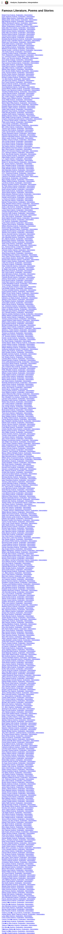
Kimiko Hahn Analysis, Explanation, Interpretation (17, 668)
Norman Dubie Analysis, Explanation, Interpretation (18, 909)
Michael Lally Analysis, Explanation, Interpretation (17, 702)
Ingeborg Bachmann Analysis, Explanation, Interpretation (19, 590)
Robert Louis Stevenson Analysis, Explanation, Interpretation (21, 90)
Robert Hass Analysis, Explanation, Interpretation (17, 402)
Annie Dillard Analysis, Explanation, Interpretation (17, 744)
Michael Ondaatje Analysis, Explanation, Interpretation (19, 325)
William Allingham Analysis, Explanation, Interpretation (19, 226)
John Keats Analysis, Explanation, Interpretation (17, 51)
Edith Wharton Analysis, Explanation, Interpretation (18, 633)
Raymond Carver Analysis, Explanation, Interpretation (18, 368)
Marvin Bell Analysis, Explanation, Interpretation (17, 868)
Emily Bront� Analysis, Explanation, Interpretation (17, 904)
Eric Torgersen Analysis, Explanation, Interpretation (18, 854)
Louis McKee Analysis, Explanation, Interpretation (17, 493)
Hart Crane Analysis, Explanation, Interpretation (17, 272)
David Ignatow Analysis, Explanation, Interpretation (18, 597)
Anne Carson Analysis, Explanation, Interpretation (17, 816)
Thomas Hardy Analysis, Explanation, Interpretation (18, 35)
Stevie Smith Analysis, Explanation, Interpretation (17, 191)
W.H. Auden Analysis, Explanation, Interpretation (17, 96)
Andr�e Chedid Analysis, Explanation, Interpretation (18, 933)
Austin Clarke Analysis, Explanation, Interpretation (17, 846)
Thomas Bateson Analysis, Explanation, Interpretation (18, 544)
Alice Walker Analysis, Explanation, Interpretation (17, 432)
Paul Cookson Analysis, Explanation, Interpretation (17, 863)
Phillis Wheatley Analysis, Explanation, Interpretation (18, 370)
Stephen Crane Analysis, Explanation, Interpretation (18, 299)
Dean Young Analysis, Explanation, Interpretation (17, 630)
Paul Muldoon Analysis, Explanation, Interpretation (17, 301)
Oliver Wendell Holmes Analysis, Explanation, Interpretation (20, 203)
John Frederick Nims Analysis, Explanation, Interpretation (20, 366)
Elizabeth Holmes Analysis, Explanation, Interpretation (19, 859)
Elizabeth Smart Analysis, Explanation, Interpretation (18, 589)
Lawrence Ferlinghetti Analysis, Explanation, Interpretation (20, 176)
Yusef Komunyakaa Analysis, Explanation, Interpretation (19, 473)
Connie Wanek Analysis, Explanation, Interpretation (18, 557)
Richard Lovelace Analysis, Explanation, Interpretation (19, 77)
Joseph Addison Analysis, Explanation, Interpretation (18, 344)
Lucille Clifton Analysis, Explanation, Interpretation (17, 376)
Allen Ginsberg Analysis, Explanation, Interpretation (18, 95)
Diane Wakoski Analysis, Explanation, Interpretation (18, 790)
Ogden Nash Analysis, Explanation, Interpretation (17, 109)
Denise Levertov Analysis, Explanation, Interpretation (18, 346)
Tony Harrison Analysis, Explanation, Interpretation (17, 235)
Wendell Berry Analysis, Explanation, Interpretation (18, 461)
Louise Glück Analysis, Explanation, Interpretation (17, 210)
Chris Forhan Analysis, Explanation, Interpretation (17, 699)
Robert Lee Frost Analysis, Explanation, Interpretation (18, 42)
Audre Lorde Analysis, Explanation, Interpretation (17, 207)
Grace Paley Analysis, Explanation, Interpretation (17, 621)
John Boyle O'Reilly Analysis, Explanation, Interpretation (19, 541)
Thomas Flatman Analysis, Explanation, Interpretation (18, 860)
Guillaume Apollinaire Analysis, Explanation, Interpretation (20, 349)
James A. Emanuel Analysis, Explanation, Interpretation (19, 245)
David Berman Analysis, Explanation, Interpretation (18, 489)
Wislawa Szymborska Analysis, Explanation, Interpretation (20, 440)
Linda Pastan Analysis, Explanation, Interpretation (17, 223)
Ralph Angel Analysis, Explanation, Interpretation (17, 648)
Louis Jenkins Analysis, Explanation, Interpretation (17, 608)
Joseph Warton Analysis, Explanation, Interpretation (18, 585)
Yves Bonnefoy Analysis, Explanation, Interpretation (18, 800)
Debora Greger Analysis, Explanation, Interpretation (18, 892)
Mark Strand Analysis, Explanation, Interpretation (17, 270)
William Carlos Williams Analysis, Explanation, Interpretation (20, 98)
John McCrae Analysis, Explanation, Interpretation (17, 200)
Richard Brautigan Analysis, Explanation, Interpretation (19, 331)
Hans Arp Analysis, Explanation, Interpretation (16, 737)
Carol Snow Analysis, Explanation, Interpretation (17, 836)
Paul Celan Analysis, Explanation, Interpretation (17, 355)
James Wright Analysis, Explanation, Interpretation (17, 192)
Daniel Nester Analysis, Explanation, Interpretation (17, 887)
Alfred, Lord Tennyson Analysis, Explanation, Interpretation (20, 58)
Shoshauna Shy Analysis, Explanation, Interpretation (18, 708)
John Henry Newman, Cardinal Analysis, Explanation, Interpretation (23, 732)
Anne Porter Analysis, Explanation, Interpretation (17, 907)
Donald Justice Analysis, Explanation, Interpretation (18, 317)
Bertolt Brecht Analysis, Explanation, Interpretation (17, 240)
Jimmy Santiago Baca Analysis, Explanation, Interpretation (20, 692)
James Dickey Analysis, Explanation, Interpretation (17, 384)
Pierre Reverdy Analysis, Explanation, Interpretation (18, 752)
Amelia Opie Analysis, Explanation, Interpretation (17, 472)
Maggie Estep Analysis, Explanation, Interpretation (17, 886)
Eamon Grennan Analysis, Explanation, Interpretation (18, 581)
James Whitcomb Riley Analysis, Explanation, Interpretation (20, 394)
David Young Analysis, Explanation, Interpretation (17, 841)
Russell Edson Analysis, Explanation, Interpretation (18, 219)
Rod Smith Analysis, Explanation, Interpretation (16, 883)
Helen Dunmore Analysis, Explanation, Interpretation (18, 889)
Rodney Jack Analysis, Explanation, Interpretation (17, 870)
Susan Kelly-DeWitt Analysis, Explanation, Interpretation (19, 713)
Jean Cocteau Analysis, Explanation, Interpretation (17, 664)
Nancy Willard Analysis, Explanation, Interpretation (17, 811)
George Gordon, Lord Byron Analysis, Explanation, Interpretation (22, 50)
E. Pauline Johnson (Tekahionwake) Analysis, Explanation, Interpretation (24, 510)
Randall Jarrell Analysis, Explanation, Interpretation (18, 197)
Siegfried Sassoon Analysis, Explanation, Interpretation (19, 205)
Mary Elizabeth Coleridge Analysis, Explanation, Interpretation (21, 421)
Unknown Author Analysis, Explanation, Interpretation (18, 250)
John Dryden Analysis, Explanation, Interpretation (17, 141)
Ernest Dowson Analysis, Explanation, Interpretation (18, 291)
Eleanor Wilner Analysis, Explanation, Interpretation (18, 753)
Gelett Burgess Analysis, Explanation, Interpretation (18, 411)
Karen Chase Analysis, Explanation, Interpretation (17, 715)
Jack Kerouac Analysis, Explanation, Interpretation (17, 891)
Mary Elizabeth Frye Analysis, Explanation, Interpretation (19, 397)
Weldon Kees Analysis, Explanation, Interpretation (17, 334)
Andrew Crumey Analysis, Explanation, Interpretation (18, 793)
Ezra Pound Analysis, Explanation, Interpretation (17, 82)
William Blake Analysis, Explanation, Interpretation (17, 18)
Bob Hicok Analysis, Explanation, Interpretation (16, 464)
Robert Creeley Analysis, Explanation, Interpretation (18, 261)
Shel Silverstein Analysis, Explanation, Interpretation (18, 170)
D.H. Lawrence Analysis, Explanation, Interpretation (18, 152)
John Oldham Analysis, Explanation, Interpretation (17, 611)
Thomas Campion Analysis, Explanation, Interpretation (19, 318)
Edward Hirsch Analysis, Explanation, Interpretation (18, 900)
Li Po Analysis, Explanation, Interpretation (15, 123)
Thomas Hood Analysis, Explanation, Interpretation (18, 224)
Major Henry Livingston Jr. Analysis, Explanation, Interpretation (21, 847)
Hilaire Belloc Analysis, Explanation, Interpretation (17, 157)
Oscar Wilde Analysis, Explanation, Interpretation (17, 99)
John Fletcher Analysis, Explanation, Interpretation (17, 686)
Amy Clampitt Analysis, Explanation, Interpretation (17, 312)
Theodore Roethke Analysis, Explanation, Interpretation (19, 91)
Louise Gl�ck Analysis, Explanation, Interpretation (17, 902)
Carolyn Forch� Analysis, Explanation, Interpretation (18, 919)
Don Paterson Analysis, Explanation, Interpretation (17, 830)
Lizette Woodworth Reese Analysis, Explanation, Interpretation (21, 675)
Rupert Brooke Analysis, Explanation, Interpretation (18, 75)
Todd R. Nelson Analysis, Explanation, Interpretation (18, 726)
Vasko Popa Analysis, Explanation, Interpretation (17, 243)
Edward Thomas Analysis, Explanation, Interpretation (18, 202)
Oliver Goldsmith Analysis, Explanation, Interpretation (18, 266)
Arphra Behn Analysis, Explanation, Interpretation (17, 302)
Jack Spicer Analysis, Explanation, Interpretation (17, 851)
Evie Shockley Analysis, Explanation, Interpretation (18, 755)
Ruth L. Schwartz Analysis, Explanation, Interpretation (19, 839)
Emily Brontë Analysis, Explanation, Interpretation (17, 280)
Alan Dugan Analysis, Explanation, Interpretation (17, 549)
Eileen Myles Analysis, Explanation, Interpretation (17, 736)
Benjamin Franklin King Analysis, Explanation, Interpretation (20, 520)
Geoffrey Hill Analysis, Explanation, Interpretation (17, 601)
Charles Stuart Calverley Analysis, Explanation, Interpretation (21, 443)
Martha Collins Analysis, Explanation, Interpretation (18, 667)
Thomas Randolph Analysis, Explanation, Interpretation (19, 657)
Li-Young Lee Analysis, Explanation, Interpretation (17, 199)
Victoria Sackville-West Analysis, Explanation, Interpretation (20, 740)
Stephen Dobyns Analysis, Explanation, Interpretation (18, 720)
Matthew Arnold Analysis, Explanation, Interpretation (18, 48)
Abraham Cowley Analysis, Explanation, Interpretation (19, 875)
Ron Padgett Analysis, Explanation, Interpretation (17, 817)
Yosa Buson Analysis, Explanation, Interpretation (17, 437)
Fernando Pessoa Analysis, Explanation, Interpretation (19, 750)
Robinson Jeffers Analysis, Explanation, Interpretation (18, 107)
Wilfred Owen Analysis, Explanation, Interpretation (17, 69)
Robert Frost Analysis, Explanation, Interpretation (17, 15)
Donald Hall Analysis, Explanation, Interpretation (17, 894)
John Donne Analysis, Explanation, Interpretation (17, 24)
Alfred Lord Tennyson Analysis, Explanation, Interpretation (20, 151)
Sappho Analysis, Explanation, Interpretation (16, 85)
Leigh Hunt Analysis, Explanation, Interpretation (17, 262)
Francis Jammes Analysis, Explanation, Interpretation (18, 899)
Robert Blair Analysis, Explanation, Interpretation (17, 760)
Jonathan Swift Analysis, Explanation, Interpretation (18, 114)
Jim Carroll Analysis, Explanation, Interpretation (16, 873)
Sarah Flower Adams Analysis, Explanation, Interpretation (20, 485)
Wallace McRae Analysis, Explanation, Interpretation (18, 673)
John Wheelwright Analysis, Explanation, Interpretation (19, 897)
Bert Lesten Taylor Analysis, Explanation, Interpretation (19, 857)
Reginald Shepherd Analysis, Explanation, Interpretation (19, 382)
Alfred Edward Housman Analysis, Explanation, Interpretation (21, 147)
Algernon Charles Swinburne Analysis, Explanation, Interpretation (22, 314)
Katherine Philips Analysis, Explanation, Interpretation (18, 496)
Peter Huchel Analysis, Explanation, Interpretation (17, 688)
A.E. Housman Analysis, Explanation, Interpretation (18, 267)
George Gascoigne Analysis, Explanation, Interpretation (19, 547)
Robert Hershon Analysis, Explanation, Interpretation (18, 833)
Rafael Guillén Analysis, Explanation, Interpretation (18, 776)
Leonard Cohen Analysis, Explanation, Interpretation (18, 398)
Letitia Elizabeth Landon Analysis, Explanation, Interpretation (21, 640)
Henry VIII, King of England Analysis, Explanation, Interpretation (22, 459)
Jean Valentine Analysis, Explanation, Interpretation (18, 531)
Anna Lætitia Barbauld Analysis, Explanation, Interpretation (20, 362)
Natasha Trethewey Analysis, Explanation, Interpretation (19, 728)
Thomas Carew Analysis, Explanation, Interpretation (18, 435)
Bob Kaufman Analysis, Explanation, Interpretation (17, 656)
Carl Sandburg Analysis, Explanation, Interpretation (18, 47)
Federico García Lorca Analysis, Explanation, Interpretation (20, 208)
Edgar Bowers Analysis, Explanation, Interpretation (18, 533)
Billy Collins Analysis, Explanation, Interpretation (17, 127)
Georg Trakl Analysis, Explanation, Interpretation (17, 574)
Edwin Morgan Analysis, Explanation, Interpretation (18, 616)
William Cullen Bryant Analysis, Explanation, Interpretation (20, 125)
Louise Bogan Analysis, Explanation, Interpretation (17, 258)
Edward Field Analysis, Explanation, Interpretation (17, 822)
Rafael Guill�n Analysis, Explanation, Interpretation (18, 931)
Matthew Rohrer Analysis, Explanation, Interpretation (18, 606)
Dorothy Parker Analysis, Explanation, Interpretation (18, 74)
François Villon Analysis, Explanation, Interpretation (18, 529)
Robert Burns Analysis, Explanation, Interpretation (17, 66)
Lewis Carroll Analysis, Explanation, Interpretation (17, 131)
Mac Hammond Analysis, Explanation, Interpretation (18, 609)
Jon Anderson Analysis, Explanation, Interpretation (17, 579)
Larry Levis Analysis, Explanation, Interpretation (17, 593)
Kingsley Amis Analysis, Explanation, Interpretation (17, 808)
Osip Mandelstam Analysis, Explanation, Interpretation (19, 865)
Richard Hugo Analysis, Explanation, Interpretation (17, 528)
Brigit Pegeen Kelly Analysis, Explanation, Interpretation (19, 723)
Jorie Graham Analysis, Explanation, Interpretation (17, 414)
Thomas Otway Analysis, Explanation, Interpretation (18, 855)
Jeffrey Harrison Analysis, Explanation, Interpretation (18, 676)
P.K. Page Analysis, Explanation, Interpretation (16, 486)
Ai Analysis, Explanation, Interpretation (14, 646)
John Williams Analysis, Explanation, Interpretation (17, 879)
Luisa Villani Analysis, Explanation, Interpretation (17, 916)
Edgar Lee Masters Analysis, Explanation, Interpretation (19, 309)
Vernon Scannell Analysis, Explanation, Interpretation (18, 234)
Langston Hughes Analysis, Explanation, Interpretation (19, 53)
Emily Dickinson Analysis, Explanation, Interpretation (18, 16)
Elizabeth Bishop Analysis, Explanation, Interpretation (18, 106)
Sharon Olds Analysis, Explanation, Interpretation (17, 350)
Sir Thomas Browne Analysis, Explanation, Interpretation (19, 734)
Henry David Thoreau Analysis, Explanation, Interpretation (20, 256)
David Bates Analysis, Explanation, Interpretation (17, 565)
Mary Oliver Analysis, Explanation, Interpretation (17, 149)
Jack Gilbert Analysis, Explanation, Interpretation (17, 365)
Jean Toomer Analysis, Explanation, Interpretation (17, 438)
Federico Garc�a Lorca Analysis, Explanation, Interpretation (21, 912)
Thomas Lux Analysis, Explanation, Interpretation (17, 333)
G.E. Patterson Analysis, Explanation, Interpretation (18, 779)
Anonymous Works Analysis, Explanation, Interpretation (19, 363)
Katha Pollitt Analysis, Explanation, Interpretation (17, 803)
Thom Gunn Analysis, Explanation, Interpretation (17, 413)
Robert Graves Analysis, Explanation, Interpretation (18, 326)
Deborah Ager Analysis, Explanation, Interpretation (17, 501)
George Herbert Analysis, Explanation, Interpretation (18, 155)
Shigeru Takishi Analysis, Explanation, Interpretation (18, 788)
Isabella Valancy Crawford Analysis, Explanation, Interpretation (21, 328)
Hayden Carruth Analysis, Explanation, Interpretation (18, 338)
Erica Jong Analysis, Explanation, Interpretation (16, 627)
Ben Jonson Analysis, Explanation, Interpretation (17, 163)
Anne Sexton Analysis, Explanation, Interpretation (17, 59)
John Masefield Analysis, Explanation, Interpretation (18, 237)
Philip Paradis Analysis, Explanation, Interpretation (17, 721)
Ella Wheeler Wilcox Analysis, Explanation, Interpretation (19, 806)
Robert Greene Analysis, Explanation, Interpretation (18, 769)
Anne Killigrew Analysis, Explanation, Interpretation (18, 561)
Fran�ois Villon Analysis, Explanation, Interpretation (18, 923)
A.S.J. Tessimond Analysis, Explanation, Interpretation (19, 173)
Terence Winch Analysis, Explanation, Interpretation (18, 819)
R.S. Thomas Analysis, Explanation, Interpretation (17, 246)
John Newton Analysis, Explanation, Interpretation (17, 712)
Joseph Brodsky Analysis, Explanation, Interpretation (18, 617)
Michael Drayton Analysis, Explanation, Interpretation (18, 526)
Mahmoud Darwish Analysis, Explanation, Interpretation (19, 395)
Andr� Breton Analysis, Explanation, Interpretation (18, 921)
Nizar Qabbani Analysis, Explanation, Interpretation (18, 416)
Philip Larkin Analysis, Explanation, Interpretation (17, 64)
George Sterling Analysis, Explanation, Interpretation (18, 792)
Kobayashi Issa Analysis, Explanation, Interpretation (18, 310)
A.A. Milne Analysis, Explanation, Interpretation (16, 573)
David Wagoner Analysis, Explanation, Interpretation (18, 652)
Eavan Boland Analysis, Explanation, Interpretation (17, 323)
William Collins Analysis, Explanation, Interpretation (18, 322)
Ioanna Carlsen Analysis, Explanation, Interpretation (18, 844)
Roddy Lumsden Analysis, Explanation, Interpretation (18, 716)
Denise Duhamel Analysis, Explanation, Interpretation (18, 876)
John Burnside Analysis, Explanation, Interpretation (18, 592)
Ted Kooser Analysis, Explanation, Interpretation (17, 454)
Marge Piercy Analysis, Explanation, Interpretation (17, 160)
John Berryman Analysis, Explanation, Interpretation (18, 80)
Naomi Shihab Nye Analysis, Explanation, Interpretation (19, 478)
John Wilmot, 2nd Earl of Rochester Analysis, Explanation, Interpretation (24, 560)
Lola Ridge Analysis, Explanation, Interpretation (16, 812)
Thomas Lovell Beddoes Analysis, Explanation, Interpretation (21, 584)
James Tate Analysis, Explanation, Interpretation (17, 387)
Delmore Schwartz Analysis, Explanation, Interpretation (19, 184)
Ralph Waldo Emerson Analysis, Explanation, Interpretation (20, 117)
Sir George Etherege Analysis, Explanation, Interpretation (20, 605)
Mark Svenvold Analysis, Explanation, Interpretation (18, 694)
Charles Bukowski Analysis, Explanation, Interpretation (19, 133)
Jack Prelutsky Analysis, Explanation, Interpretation (18, 660)
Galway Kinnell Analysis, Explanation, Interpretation (18, 231)
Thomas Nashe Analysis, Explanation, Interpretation (18, 390)
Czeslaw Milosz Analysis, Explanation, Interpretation (18, 358)
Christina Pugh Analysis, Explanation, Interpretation (18, 796)
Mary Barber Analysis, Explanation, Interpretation (17, 625)
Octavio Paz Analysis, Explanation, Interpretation (17, 613)
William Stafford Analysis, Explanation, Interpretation (18, 181)
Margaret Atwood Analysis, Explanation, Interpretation (18, 135)
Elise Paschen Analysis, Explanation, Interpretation (18, 911)
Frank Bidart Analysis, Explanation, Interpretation (17, 427)
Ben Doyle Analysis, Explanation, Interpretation (16, 614)
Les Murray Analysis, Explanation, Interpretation (17, 264)
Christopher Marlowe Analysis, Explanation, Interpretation (20, 229)
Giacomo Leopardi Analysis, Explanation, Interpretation (19, 469)
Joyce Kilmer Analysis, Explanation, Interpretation (17, 144)
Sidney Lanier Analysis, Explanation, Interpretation (17, 138)
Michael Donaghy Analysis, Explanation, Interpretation (19, 804)
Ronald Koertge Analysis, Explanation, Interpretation (18, 571)
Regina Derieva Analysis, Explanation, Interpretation (18, 430)
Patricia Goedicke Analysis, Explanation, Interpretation (19, 771)
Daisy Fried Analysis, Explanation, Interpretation (17, 768)
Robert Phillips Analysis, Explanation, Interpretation (18, 871)
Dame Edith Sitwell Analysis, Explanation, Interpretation (19, 654)
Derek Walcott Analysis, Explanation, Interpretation (18, 171)
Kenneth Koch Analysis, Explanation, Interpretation (18, 467)
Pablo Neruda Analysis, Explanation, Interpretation (17, 112)
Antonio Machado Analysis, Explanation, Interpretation (19, 483)
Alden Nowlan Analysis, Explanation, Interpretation (17, 568)
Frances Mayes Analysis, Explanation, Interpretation (18, 852)
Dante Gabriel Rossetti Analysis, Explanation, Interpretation (20, 218)
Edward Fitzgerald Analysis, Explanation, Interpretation (19, 497)
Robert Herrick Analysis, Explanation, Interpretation (18, 37)
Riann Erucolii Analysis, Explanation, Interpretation (17, 710)
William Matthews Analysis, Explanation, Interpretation (19, 347)
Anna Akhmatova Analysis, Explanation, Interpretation (18, 274)
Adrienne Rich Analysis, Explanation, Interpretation (18, 130)
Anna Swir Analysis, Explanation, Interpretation (16, 507)
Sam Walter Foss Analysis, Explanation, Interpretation (19, 441)
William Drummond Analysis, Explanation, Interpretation (19, 513)
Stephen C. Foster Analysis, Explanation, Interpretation (19, 330)
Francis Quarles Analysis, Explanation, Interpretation (18, 643)
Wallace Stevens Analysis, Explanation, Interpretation (18, 115)
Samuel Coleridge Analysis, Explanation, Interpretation (19, 505)
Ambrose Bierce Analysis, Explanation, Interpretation (18, 426)
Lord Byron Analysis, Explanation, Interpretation (17, 183)
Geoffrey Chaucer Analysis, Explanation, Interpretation (19, 139)
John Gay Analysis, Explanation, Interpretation (16, 563)
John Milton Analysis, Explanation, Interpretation (17, 67)
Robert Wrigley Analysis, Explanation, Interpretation (18, 828)
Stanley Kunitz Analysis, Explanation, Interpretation (18, 598)
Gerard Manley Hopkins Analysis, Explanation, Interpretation (21, 88)
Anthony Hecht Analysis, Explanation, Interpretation (18, 278)
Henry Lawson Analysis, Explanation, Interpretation (18, 167)
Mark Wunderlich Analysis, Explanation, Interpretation (18, 884)
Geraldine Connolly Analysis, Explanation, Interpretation (19, 582)
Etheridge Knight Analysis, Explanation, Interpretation (18, 400)
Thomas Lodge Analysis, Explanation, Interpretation (18, 481)
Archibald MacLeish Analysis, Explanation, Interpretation (19, 254)
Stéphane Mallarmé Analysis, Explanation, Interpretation (19, 777)
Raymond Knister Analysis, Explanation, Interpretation (19, 542)
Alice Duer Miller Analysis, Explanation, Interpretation (18, 672)
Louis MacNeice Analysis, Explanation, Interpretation (18, 488)
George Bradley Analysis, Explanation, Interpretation (18, 838)
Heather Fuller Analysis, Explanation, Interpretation (18, 766)
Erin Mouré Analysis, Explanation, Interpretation (17, 824)
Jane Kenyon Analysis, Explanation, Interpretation (17, 449)
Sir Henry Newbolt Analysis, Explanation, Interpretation (19, 843)
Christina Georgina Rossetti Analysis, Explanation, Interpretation (22, 119)
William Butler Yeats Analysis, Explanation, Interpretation (19, 20)
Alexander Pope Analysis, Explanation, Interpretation (18, 111)
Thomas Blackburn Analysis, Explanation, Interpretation (19, 624)
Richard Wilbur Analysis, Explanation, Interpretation (18, 242)
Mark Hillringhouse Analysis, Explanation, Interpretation (19, 724)
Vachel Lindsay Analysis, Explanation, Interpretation (18, 739)
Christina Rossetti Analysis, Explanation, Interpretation (19, 211)
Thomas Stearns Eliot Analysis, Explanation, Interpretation (20, 104)
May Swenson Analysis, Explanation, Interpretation (18, 470)
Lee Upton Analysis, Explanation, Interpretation (16, 381)
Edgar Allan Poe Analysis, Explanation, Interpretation (18, 28)
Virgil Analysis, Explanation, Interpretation (15, 389)
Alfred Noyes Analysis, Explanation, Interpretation (17, 253)
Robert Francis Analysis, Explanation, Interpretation (18, 577)
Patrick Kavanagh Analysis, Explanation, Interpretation (19, 307)
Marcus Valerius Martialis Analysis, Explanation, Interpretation (21, 453)
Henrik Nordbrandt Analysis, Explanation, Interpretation (19, 795)
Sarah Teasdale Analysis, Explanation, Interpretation (18, 45)
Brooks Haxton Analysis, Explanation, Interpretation (18, 782)
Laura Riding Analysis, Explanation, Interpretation (17, 494)
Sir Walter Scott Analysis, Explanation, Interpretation (18, 269)
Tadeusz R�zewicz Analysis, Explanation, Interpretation (19, 925)
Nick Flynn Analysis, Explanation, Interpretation (16, 475)
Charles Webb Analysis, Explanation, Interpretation (18, 697)
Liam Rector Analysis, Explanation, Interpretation (17, 504)
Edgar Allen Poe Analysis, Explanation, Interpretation (18, 32)
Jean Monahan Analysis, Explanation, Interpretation (18, 906)
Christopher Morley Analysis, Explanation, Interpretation (19, 862)
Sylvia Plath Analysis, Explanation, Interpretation (17, 43)
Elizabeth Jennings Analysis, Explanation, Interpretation (19, 354)
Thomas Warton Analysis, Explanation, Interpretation (18, 595)
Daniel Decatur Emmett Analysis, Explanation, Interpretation (20, 680)
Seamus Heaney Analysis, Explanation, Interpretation (18, 101)
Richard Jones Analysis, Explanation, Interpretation (18, 558)
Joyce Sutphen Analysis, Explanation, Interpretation (18, 649)
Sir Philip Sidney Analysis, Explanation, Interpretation (18, 186)
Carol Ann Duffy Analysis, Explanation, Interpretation (18, 213)
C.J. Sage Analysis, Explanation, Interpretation (16, 696)
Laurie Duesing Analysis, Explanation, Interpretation (18, 756)
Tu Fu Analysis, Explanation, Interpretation (15, 285)
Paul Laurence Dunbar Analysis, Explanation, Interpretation (20, 63)
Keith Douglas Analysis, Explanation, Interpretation (17, 352)
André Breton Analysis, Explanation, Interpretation (17, 662)
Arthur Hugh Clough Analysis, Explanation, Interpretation (19, 523)
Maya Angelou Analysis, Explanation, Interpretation (18, 179)
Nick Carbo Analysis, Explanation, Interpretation (17, 780)
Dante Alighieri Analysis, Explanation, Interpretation (18, 374)
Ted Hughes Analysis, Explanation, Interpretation (17, 146)
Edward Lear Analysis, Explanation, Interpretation (17, 518)
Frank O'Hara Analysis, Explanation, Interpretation (17, 195)
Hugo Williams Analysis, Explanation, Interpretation (18, 392)
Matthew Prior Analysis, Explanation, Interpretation (17, 691)
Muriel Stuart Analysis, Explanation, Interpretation (17, 410)
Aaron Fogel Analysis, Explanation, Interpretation (17, 881)
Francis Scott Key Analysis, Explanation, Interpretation (19, 670)
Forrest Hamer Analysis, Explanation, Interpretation (18, 742)
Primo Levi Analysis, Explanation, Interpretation (16, 509)
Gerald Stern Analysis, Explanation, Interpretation (17, 534)
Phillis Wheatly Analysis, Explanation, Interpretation (18, 168)
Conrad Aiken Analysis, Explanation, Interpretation (17, 175)
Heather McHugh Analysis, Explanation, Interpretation (18, 545)
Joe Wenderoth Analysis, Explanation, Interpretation (18, 895)
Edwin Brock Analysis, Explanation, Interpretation (17, 275)
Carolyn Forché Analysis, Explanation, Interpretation (18, 521)
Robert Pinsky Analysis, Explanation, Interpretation (17, 378)
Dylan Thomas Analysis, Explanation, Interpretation (18, 72)
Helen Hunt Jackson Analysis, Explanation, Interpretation (19, 515)
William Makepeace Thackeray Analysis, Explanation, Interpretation (23, 550)
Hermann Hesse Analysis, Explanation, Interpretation (18, 371)
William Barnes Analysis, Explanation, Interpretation (18, 512)
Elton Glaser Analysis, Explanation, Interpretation (17, 827)
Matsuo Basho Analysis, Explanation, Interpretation (18, 379)
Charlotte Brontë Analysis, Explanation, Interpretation (18, 277)
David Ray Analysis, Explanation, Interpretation (16, 718)
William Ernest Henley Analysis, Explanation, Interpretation (20, 293)
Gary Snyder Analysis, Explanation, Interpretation (17, 406)
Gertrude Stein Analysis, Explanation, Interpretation (18, 553)
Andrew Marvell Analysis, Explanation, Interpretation (18, 93)
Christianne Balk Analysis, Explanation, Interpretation (18, 878)
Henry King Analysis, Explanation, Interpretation (17, 644)
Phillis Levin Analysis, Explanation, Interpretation (17, 603)
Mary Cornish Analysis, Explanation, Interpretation (17, 632)
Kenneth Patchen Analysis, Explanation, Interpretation (19, 761)
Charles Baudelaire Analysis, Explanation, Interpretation (19, 283)
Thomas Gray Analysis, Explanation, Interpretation (17, 128)
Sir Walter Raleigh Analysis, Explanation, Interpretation (19, 408)
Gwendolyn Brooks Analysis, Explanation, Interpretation (19, 215)
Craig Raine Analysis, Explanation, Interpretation (17, 282)
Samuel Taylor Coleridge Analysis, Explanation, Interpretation (21, 40)
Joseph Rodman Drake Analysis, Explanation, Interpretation (20, 320)
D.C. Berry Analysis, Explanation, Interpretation (16, 707)
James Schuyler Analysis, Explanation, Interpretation (18, 448)
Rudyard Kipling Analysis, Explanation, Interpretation (18, 34)
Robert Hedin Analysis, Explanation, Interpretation (17, 785)
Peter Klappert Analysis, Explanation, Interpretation (18, 678)
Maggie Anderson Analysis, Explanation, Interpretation (19, 784)
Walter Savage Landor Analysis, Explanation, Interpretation (20, 517)
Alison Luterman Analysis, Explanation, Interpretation (18, 638)
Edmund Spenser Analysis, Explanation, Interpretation (19, 83)
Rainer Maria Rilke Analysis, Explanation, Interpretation (19, 103)
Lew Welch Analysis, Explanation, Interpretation (17, 825)
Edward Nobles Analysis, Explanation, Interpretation (18, 681)
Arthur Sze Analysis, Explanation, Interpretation (16, 835)
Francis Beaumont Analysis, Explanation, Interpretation (19, 419)
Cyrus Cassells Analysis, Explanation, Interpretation (18, 849)
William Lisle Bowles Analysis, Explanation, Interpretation (20, 552)
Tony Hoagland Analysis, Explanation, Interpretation (18, 700)
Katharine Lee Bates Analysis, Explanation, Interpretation (20, 298)
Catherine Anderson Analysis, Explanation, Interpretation (19, 747)
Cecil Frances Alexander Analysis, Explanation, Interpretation (21, 659)
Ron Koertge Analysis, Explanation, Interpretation (17, 705)
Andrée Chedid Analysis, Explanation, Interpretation (18, 801)
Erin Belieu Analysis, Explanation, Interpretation (17, 772)
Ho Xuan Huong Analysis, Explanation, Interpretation (18, 763)
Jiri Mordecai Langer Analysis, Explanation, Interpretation (20, 745)
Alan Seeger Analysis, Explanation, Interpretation (17, 539)
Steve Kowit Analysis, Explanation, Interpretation (17, 569)
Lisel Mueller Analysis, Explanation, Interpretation (17, 288)
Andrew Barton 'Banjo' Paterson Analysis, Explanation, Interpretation (23, 342)
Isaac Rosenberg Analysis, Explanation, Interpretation (18, 480)
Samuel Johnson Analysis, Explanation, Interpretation (18, 424)
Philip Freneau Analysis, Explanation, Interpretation (18, 386)
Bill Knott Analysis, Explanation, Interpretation (16, 248)
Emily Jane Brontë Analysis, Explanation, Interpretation (19, 154)
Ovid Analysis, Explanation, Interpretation (15, 178)
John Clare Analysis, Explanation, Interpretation (17, 216)
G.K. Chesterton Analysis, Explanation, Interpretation (18, 306)
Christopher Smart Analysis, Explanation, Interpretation (19, 729)
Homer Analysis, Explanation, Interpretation (15, 227)
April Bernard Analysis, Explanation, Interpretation (17, 867)
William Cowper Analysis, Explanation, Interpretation (18, 373)
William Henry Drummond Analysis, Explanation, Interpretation (21, 457)
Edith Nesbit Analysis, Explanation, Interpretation (17, 525)
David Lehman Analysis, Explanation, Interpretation (18, 189)
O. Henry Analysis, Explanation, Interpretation (16, 251)
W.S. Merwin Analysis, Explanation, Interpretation (17, 238)
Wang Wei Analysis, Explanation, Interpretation (16, 636)
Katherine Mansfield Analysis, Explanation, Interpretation (19, 136)
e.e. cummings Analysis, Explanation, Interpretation (18, 56)
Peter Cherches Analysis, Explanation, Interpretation (18, 635)
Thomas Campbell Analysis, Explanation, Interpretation (19, 290)
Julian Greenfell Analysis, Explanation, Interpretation (18, 684)
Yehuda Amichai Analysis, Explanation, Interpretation (18, 187)
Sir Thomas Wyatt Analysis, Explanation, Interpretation (19, 120)
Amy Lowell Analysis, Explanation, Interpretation (17, 405)
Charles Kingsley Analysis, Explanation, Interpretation (18, 433)
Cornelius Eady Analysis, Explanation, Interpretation (18, 748)
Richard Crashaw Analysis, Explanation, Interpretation (19, 689)
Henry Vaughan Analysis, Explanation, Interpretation (18, 294)
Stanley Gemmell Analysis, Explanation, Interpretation (19, 665)
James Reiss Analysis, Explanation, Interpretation (17, 787)
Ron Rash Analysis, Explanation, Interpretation (16, 341)
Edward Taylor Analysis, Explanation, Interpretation (18, 422)
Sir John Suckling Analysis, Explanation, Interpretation (19, 339)
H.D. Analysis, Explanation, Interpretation (15, 221)
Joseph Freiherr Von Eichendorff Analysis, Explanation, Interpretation (23, 502)
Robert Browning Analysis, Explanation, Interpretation (18, 29)
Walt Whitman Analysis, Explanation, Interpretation (17, 21)
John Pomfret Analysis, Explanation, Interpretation (17, 758)
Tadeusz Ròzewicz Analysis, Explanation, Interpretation (19, 619)
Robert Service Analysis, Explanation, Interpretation (18, 31)
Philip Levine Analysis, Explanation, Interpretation (17, 122)
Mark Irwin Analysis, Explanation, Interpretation (16, 704)
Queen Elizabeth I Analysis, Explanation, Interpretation (19, 462)
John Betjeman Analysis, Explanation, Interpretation (18, 465)
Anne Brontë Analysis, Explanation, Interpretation (17, 143)
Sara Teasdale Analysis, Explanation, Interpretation (18, 165)
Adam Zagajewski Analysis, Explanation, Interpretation (19, 445)
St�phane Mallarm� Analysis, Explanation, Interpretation (20, 929)
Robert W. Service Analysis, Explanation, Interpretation (19, 162)
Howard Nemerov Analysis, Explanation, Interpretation (19, 360)
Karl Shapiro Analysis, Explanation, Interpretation (17, 357)
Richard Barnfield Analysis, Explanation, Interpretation (19, 651)
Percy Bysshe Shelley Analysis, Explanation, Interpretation (20, 71)
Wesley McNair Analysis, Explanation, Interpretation (18, 731)
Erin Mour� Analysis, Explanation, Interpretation (17, 927)
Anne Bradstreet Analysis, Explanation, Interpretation (18, 87)
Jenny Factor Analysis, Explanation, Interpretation (17, 809)
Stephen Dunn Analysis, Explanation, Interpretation (18, 232)
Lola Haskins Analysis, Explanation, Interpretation (17, 774)
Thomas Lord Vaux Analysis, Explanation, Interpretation (19, 820)
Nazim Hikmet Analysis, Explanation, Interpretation (17, 304)
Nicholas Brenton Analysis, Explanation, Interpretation (19, 477)
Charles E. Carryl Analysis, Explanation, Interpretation (19, 451)
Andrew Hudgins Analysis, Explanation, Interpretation (18, 491)
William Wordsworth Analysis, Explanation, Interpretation (19, 23)
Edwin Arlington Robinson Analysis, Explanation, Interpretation (21, 194)
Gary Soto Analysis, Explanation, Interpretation (16, 536)
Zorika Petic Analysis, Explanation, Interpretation (17, 641)
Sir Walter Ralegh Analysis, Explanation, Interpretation (19, 418)
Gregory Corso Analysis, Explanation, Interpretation (18, 600)
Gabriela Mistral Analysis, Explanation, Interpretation (18, 566)
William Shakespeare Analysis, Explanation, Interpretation (20, 26)
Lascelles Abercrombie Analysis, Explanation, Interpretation (20, 555)
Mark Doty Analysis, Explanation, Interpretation (16, 576)
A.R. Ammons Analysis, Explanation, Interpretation (17, 336)
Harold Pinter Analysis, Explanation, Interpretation (17, 764)
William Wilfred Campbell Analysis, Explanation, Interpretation (21, 315)
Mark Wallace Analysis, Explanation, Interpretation (17, 798)
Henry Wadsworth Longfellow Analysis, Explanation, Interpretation (22, 55)
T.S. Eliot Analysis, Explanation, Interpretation (16, 79)
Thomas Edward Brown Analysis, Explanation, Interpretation (20, 499)
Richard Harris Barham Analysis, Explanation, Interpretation (20, 259)
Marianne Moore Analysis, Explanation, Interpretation (18, 296)
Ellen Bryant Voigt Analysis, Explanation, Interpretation (19, 683)
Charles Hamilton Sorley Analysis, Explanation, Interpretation (21, 429)
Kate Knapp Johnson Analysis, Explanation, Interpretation (20, 832)
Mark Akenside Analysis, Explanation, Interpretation (18, 456)
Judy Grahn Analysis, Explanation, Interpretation (17, 403)
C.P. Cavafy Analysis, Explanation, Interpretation (17, 159)
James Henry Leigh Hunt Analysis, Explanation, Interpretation (21, 537)
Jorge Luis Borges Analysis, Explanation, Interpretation (19, 286)
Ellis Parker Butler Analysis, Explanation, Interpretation (19, 629)
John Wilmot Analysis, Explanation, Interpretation (17, 814)
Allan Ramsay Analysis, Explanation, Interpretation (17, 622)
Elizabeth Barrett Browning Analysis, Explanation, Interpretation (21, 39)
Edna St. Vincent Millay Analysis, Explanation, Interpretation (20, 61)
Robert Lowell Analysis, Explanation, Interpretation (17, 446)
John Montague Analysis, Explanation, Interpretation (18, 587)
